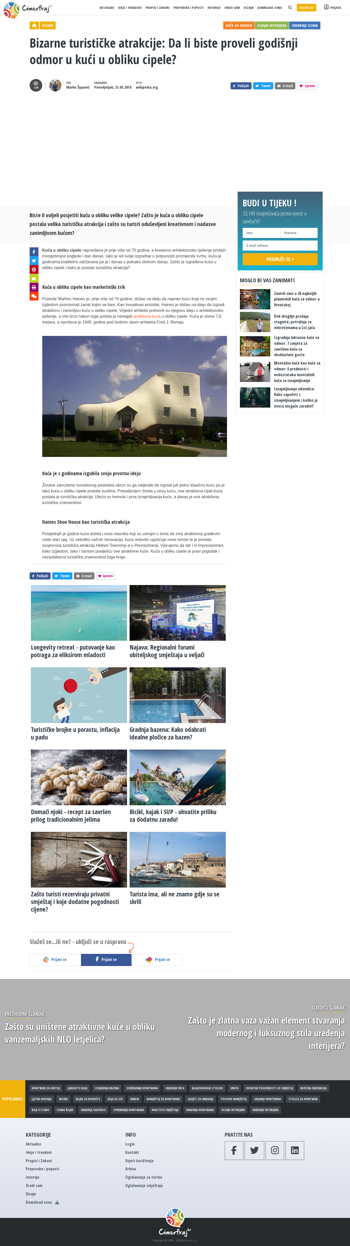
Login (130, 1144)
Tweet (263, 85)
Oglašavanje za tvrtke (143, 1177)
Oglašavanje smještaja (144, 1185)
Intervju (214, 7)
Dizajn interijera (271, 25)
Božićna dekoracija (313, 1088)
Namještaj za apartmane (163, 1099)
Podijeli (241, 85)
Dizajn (249, 7)
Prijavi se (55, 960)
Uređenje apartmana (200, 1110)
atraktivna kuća (147, 316)
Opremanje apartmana (128, 1110)
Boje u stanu (40, 1110)
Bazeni (63, 1099)
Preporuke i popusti (188, 7)
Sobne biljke (65, 1110)
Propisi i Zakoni (158, 7)
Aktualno (106, 7)
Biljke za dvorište (88, 1099)
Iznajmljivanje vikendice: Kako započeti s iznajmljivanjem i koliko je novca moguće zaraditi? (296, 397)
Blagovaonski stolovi (207, 1088)
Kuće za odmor (239, 25)
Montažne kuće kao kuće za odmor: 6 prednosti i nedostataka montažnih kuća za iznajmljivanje (297, 371)
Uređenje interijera (265, 1110)
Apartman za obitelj (46, 1088)
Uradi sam (232, 7)
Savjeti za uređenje (200, 1099)
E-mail (285, 85)
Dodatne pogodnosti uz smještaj (269, 1088)
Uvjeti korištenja (139, 1160)
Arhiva (130, 1169)
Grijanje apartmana (267, 1099)
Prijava (332, 7)
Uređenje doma (305, 25)
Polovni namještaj (233, 1099)
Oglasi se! (306, 7)
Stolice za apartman (303, 1099)
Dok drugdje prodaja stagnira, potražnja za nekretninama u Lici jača (294, 322)
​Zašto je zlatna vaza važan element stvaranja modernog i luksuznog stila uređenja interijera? (266, 1033)
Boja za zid (115, 1099)
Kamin (134, 1099)
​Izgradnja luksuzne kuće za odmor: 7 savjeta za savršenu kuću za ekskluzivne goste (296, 346)
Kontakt (132, 1152)
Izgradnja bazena (107, 1088)
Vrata (234, 1088)
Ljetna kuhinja (41, 1099)
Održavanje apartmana (142, 1088)
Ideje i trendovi (130, 7)
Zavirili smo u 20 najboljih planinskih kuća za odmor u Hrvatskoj (297, 299)
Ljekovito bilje (77, 1088)
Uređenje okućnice (93, 1110)
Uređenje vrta (175, 1088)
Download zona (269, 7)
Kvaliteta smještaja (165, 1110)
